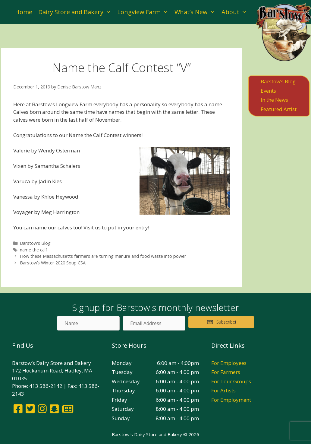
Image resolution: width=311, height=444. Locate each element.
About (235, 12)
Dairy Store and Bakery (76, 12)
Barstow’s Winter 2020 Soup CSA (53, 263)
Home (23, 12)
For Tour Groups (231, 381)
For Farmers (225, 372)
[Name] (88, 323)
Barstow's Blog (35, 243)
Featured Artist (279, 109)
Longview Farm (144, 12)
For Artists (223, 390)
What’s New (196, 12)
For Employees (229, 362)
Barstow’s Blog (278, 81)
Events (268, 90)
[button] (221, 322)
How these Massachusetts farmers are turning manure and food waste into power (103, 256)
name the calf (33, 250)
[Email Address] (154, 323)
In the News (274, 99)
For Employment (231, 399)
